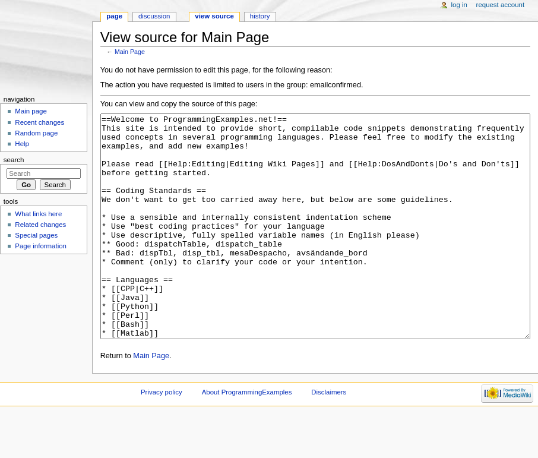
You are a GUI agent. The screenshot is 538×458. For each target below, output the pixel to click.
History (260, 16)
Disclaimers (328, 436)
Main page (31, 111)
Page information (41, 245)
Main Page (130, 51)
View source (214, 16)
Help (22, 143)
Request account (500, 4)
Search (14, 159)
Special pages (36, 235)
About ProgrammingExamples (247, 436)
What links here (38, 213)
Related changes (40, 224)
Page (114, 16)
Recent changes (39, 122)
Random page (36, 133)
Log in (459, 4)
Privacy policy (161, 436)
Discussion (154, 16)
